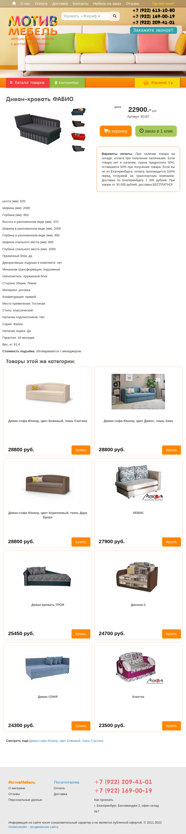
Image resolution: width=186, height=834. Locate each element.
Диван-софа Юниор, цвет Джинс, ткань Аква (138, 421)
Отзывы (132, 3)
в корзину (116, 131)
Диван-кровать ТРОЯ (47, 605)
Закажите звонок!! (153, 30)
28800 (21, 449)
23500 (112, 725)
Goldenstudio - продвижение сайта (33, 827)
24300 (21, 725)
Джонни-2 (138, 605)
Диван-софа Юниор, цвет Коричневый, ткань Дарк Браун (47, 515)
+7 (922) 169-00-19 (123, 790)
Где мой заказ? (164, 3)
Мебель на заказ (107, 3)
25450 (21, 633)
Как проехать (103, 800)
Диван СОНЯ (48, 697)
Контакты (80, 3)
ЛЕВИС (138, 513)
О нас (25, 3)
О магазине (16, 788)
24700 (112, 633)
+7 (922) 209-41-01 (123, 781)
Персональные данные (25, 800)
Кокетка (138, 697)
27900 (112, 541)
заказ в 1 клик (156, 131)
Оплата (41, 3)
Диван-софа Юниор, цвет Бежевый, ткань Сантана (47, 421)
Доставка (60, 3)
